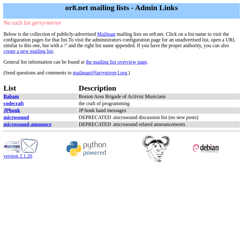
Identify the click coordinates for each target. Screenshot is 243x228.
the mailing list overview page (116, 62)
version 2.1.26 (20, 154)
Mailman (106, 34)
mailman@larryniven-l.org (100, 72)
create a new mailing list (28, 51)
